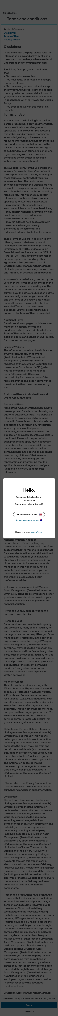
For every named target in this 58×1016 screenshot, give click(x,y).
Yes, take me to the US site (29, 514)
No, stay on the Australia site (29, 520)
